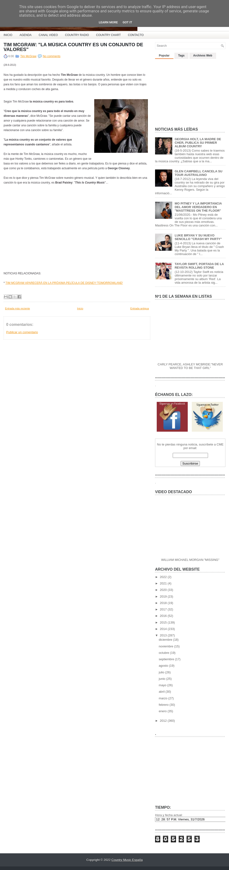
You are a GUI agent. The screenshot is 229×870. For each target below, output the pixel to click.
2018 (164, 603)
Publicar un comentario (22, 332)
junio (162, 679)
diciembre (166, 639)
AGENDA (26, 35)
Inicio (80, 308)
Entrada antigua (139, 308)
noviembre (166, 646)
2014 (164, 629)
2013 (164, 635)
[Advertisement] (191, 91)
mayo (163, 685)
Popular (164, 55)
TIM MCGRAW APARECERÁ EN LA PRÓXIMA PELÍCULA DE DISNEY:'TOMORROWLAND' (64, 283)
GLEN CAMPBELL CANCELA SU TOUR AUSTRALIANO (198, 173)
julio (162, 672)
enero (163, 711)
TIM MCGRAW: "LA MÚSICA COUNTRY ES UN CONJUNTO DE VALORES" (73, 47)
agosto (164, 665)
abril (162, 691)
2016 (164, 616)
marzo (163, 698)
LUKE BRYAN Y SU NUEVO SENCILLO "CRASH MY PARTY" (198, 237)
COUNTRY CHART (108, 35)
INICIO (8, 35)
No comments (51, 56)
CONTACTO (136, 35)
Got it (127, 22)
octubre (164, 653)
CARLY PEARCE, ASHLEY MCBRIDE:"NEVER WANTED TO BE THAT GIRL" (190, 366)
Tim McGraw (28, 56)
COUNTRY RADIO (77, 35)
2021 (164, 583)
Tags (181, 55)
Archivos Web (202, 55)
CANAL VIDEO (48, 35)
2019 (164, 596)
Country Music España (127, 860)
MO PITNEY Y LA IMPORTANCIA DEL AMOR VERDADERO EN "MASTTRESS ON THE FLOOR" (198, 207)
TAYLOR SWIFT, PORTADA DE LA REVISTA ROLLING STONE (199, 265)
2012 (164, 720)
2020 (164, 590)
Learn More (108, 22)
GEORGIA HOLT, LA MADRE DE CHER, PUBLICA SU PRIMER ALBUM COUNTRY (198, 142)
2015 (164, 622)
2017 (164, 609)
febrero (164, 704)
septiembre (167, 659)
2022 (164, 577)
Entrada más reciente (17, 308)
